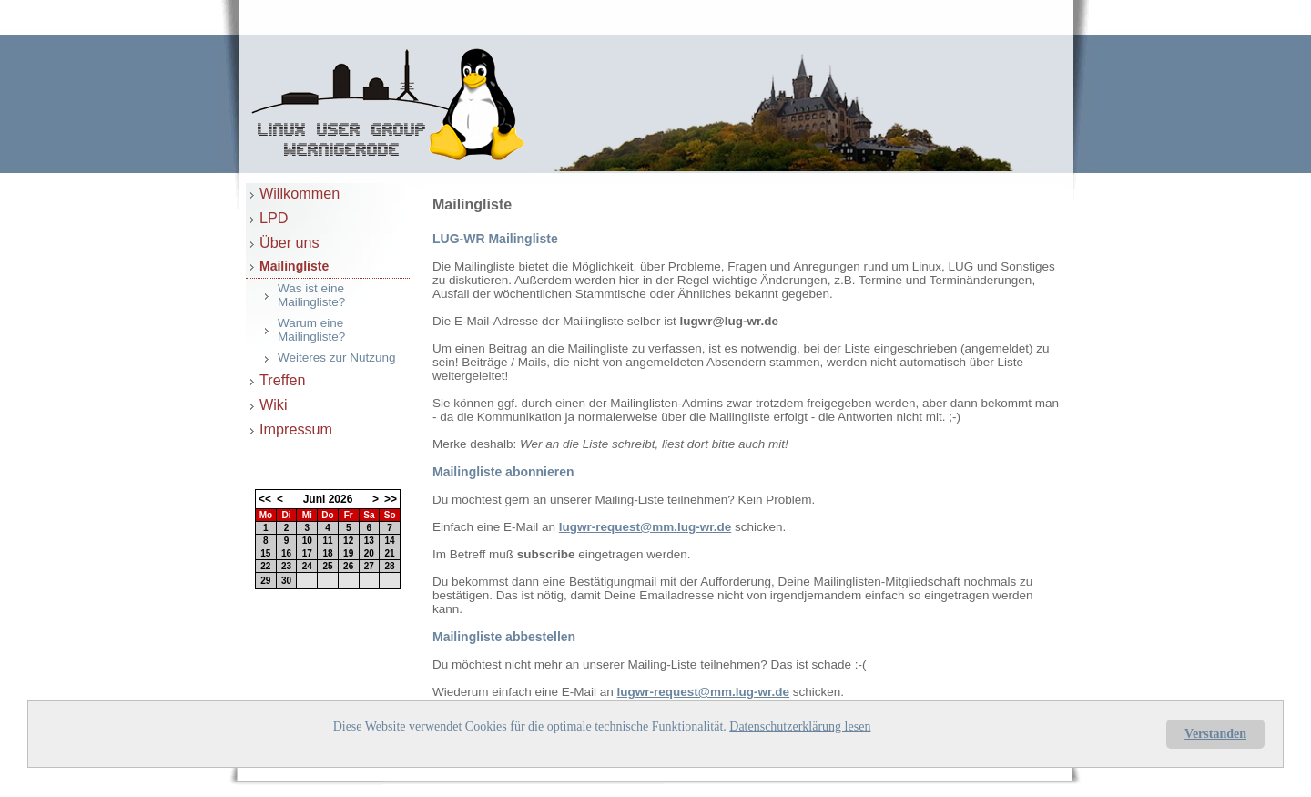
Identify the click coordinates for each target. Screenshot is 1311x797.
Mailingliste (294, 266)
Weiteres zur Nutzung (337, 357)
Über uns (289, 242)
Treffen (282, 380)
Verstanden (1215, 734)
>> (390, 499)
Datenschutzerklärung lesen (799, 726)
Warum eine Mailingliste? (311, 329)
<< (265, 499)
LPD (274, 217)
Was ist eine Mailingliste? (311, 295)
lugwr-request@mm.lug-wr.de (645, 527)
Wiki (273, 404)
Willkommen (299, 193)
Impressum (295, 429)
